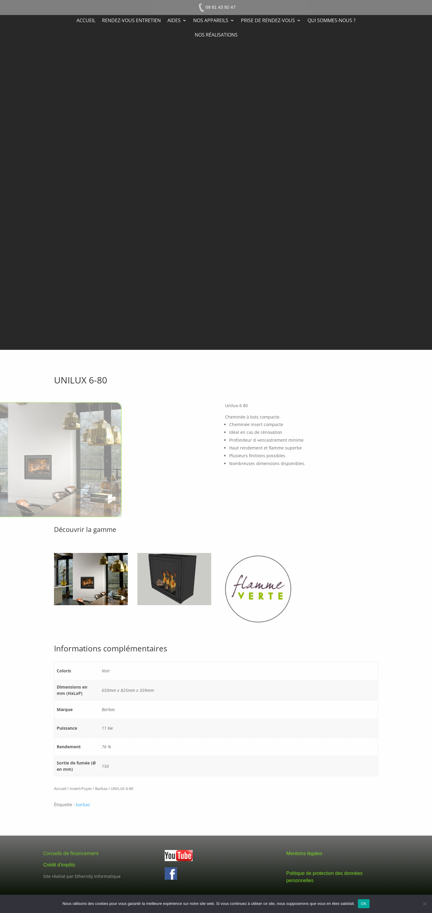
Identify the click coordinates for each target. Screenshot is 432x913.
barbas (83, 804)
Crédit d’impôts (59, 864)
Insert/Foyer (81, 788)
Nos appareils (210, 21)
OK (364, 903)
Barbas (101, 788)
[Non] (425, 904)
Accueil (85, 21)
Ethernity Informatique (98, 876)
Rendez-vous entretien (131, 21)
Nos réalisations (216, 35)
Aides (174, 21)
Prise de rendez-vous (268, 21)
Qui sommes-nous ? (332, 21)
